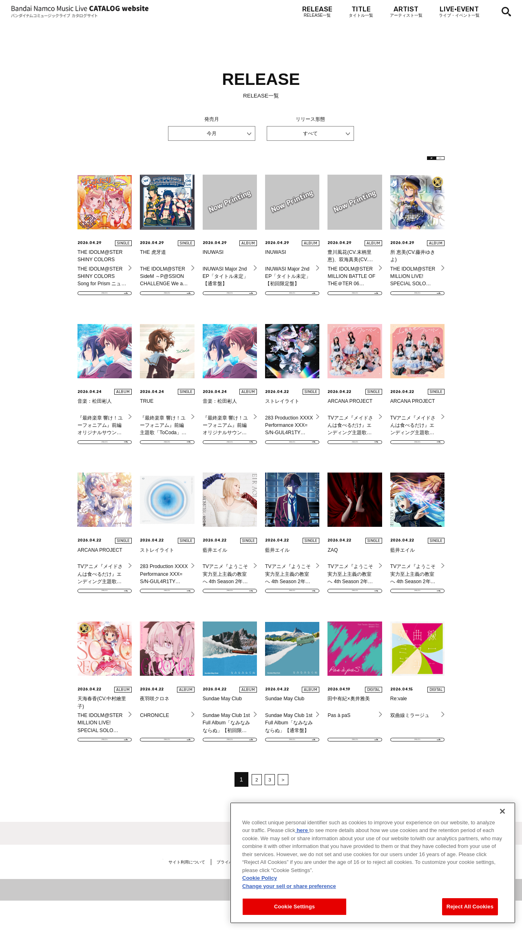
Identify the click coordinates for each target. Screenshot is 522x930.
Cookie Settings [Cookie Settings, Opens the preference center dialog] (294, 906)
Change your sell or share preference (289, 886)
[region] (372, 862)
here (302, 830)
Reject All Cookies (470, 906)
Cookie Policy (259, 878)
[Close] (502, 811)
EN (432, 161)
